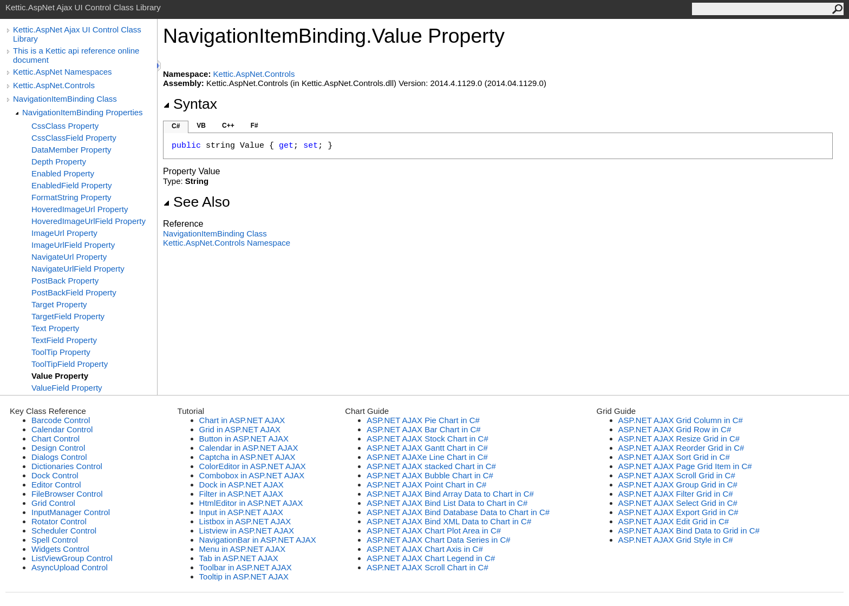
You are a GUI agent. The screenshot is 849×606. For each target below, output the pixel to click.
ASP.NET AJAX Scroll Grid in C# (676, 475)
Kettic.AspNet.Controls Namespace (226, 242)
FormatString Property (71, 197)
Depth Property (58, 161)
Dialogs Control (59, 457)
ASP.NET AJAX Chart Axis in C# (425, 549)
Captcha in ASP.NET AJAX (247, 457)
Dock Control (55, 475)
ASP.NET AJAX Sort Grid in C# (674, 457)
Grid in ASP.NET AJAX (239, 429)
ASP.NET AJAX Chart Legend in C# (431, 558)
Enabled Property (62, 173)
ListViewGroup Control (72, 558)
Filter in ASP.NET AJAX (241, 493)
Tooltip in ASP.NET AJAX (244, 576)
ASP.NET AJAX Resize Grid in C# (679, 438)
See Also (196, 202)
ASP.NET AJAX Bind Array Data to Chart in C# (450, 493)
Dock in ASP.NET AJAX (241, 484)
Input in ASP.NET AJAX (241, 512)
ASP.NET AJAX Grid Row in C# (675, 429)
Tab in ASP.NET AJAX (238, 558)
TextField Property (64, 340)
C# (176, 126)
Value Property (59, 375)
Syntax (190, 104)
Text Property (55, 328)
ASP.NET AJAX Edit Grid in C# (673, 521)
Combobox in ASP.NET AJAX (252, 475)
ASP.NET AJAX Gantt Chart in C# (427, 447)
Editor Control (56, 484)
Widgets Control (60, 549)
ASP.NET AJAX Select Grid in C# (677, 503)
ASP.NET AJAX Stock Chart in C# (427, 438)
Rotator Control (59, 521)
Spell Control (54, 539)
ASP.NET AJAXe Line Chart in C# (427, 457)
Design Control (58, 447)
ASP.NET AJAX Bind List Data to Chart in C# (447, 503)
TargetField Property (68, 316)
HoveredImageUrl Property (79, 209)
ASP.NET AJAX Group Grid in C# (677, 484)
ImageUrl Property (64, 233)
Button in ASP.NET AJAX (244, 438)
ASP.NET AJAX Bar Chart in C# (423, 429)
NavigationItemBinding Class (65, 98)
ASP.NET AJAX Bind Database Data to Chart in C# (458, 512)
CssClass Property (65, 125)
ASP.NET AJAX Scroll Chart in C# (427, 567)
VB (201, 125)
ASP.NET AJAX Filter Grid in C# (675, 493)
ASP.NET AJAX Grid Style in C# (675, 539)
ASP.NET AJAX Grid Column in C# (680, 420)
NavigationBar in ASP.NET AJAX (257, 539)
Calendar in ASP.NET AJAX (248, 447)
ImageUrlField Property (73, 244)
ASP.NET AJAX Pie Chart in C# (423, 420)
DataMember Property (71, 149)
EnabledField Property (71, 185)
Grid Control (53, 503)
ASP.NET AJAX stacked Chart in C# (431, 466)
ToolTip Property (60, 352)
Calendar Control (62, 429)
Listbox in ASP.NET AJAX (245, 521)
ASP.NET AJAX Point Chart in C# (426, 484)
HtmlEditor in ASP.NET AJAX (251, 503)
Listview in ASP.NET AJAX (246, 530)
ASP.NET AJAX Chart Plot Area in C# (434, 530)
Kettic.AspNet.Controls (54, 85)
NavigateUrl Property (69, 256)
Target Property (59, 304)
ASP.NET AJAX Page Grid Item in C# (685, 466)
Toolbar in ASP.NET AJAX (245, 567)
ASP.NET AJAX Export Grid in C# (678, 512)
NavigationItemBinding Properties (82, 112)
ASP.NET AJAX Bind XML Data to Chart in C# (449, 521)
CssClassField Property (73, 137)
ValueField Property (66, 387)
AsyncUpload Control (69, 567)
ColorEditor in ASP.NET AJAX (252, 466)
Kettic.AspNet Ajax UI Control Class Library (77, 34)
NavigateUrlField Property (78, 268)
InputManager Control (70, 512)
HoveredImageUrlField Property (88, 221)
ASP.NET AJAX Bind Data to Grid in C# (689, 530)
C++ (228, 125)
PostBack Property (65, 280)
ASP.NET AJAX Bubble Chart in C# (430, 475)
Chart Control (55, 438)
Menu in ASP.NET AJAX (242, 549)
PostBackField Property (73, 292)
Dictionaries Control (66, 466)
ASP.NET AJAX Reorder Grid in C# (681, 447)
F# (254, 125)
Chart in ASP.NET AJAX (242, 420)
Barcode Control (60, 420)
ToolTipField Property (69, 363)
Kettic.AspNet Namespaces (62, 71)
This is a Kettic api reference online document (76, 55)
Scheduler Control (63, 530)
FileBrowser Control (67, 493)
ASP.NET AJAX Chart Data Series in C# (438, 539)
